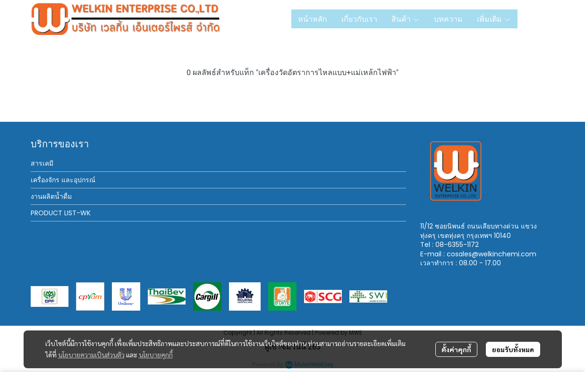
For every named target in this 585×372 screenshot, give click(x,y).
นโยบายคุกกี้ (156, 354)
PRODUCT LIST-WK (61, 213)
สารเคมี (42, 163)
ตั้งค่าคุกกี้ (456, 349)
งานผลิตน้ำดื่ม (51, 196)
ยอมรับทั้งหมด (513, 349)
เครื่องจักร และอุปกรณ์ (63, 180)
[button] (540, 19)
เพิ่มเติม (494, 19)
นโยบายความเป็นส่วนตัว (91, 354)
